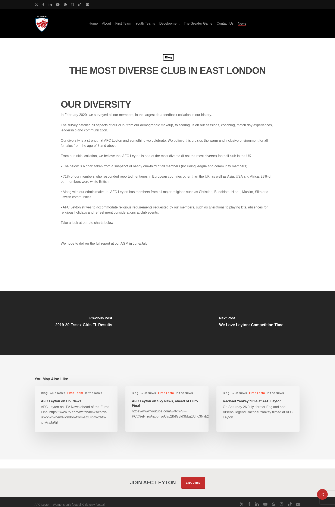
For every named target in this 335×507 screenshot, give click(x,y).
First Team (75, 393)
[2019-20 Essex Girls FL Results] (84, 323)
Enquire (193, 482)
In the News (93, 393)
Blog (168, 57)
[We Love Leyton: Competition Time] (251, 323)
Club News (57, 393)
